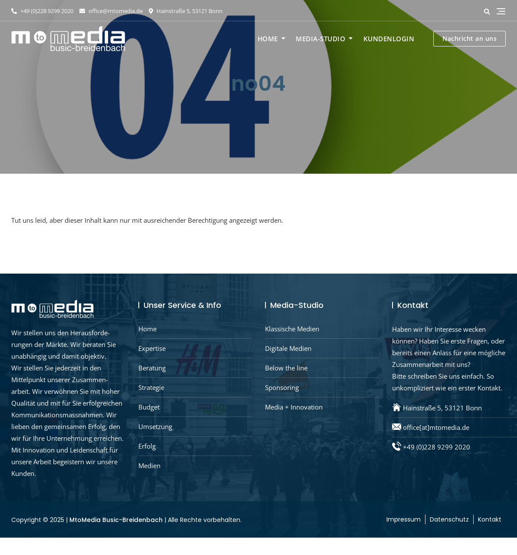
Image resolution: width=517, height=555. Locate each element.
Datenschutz (449, 519)
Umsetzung (155, 426)
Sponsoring (282, 387)
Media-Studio (320, 38)
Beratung (152, 367)
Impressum (403, 519)
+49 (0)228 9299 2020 (42, 11)
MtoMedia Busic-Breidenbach (116, 519)
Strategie (151, 387)
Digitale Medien (288, 348)
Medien (149, 465)
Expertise (152, 348)
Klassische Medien (292, 328)
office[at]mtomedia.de (436, 427)
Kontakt (489, 519)
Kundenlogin (389, 38)
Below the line (286, 367)
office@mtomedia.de (111, 11)
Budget (149, 407)
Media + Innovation (294, 407)
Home (268, 38)
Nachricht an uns (469, 38)
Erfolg (147, 446)
